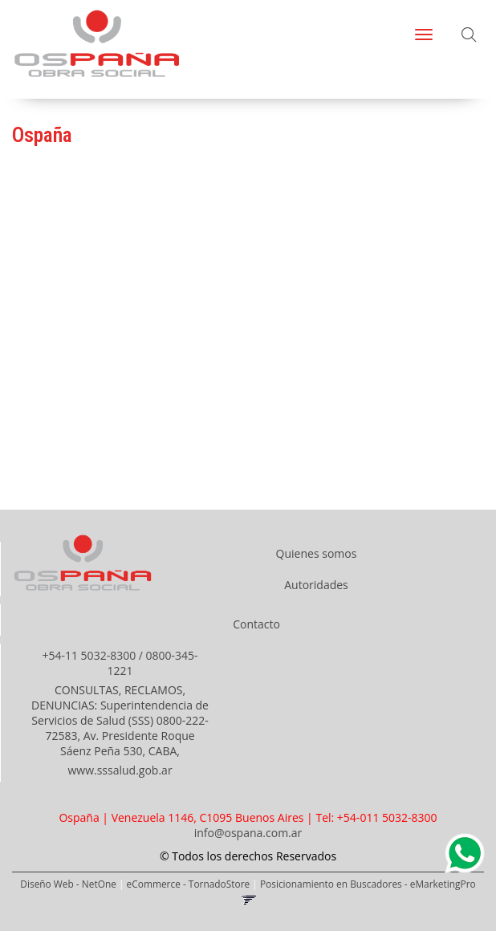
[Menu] (423, 34)
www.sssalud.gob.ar (119, 770)
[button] (468, 35)
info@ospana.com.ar (248, 832)
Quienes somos (316, 553)
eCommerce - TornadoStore (188, 883)
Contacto (256, 624)
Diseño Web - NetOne (68, 883)
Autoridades (316, 584)
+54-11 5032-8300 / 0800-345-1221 (119, 663)
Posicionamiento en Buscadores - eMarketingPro (368, 883)
